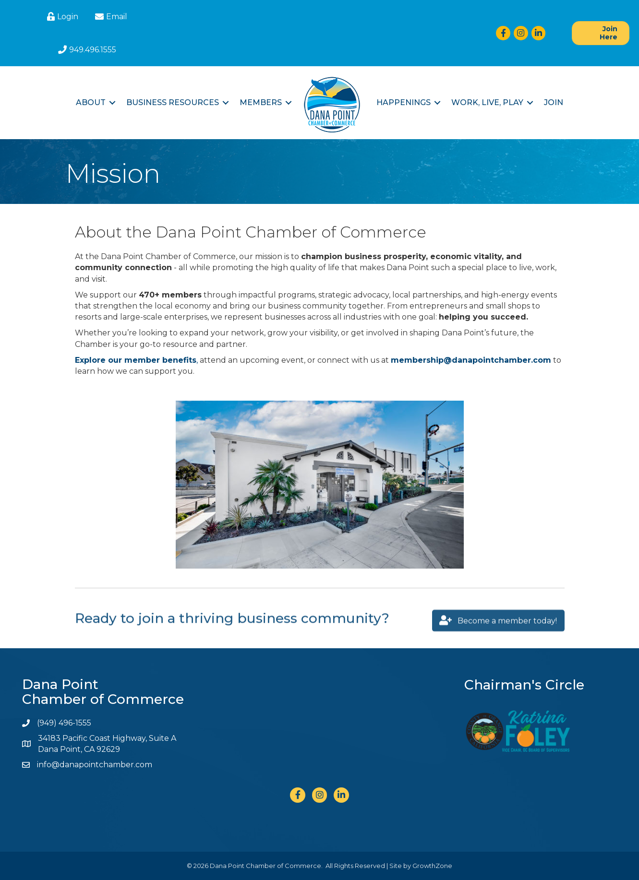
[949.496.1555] (86, 49)
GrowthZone (432, 865)
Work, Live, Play (487, 102)
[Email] (110, 16)
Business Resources (172, 102)
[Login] (61, 16)
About (91, 102)
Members (261, 102)
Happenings (403, 102)
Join (553, 102)
